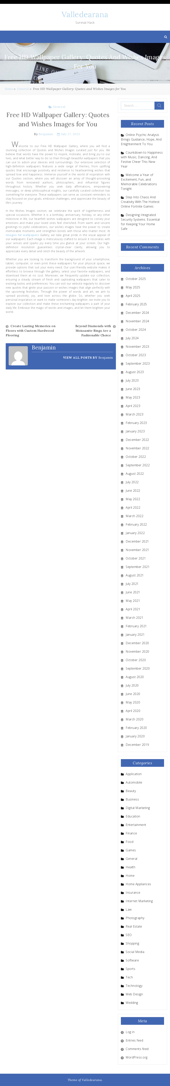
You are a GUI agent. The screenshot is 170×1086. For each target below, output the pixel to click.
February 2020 (136, 728)
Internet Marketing (139, 901)
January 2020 (135, 736)
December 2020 (137, 643)
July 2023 (132, 380)
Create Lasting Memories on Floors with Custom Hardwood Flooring (30, 330)
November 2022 (137, 448)
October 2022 (136, 457)
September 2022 (138, 465)
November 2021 (137, 550)
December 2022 (137, 440)
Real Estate (134, 926)
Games (131, 850)
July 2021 (132, 584)
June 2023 (133, 389)
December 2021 (137, 541)
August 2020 (135, 677)
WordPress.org (137, 1057)
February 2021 (136, 626)
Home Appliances (138, 884)
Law (129, 909)
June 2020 (133, 694)
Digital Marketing (138, 808)
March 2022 (134, 516)
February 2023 (136, 423)
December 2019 (137, 745)
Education (133, 816)
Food (129, 842)
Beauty (131, 791)
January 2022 (135, 533)
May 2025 (133, 287)
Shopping (132, 943)
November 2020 (137, 651)
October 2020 (136, 660)
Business (132, 799)
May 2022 (133, 499)
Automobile (134, 782)
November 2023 (137, 346)
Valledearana (85, 14)
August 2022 (135, 473)
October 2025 (136, 279)
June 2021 (133, 592)
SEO (129, 935)
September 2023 (138, 363)
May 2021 (133, 601)
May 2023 (133, 397)
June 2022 (133, 490)
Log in (130, 1032)
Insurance (133, 892)
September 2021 (138, 567)
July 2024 (132, 338)
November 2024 (137, 321)
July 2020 (132, 685)
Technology (134, 986)
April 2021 (133, 609)
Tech (129, 977)
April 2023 (133, 406)
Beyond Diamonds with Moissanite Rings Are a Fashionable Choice (93, 330)
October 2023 (136, 355)
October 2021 (136, 558)
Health (130, 867)
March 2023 (134, 414)
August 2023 (135, 372)
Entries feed (134, 1040)
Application (134, 774)
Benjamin (46, 134)
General (59, 107)
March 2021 (134, 617)
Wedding (132, 1003)
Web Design (134, 994)
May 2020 (133, 702)
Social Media (135, 952)
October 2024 (136, 329)
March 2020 (134, 719)
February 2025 (136, 304)
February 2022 (136, 524)
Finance (131, 833)
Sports (130, 969)
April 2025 (133, 296)
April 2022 (133, 507)
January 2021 (135, 634)
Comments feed (137, 1049)
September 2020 (138, 668)
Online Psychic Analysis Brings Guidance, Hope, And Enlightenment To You (141, 139)
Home (130, 875)
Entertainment (136, 825)
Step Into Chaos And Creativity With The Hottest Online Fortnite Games (140, 201)
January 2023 (135, 431)
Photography (135, 918)
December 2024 (137, 313)
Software (132, 960)
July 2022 (132, 482)
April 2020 (133, 711)
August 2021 (135, 575)
